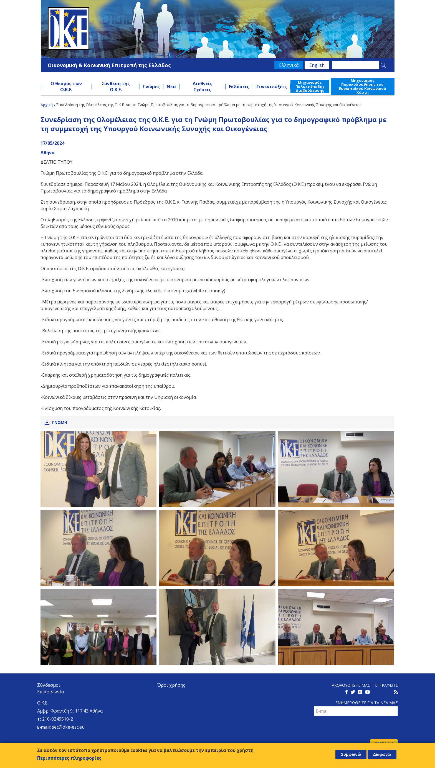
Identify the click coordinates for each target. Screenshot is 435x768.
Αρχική (47, 104)
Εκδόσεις (239, 86)
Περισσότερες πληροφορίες (69, 758)
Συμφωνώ (351, 754)
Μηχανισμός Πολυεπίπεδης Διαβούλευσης (310, 86)
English (317, 65)
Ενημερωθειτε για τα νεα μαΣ (366, 702)
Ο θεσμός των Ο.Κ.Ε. (66, 86)
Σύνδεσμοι (48, 685)
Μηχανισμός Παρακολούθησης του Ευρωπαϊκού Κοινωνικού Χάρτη (362, 86)
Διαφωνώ (382, 754)
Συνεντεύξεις (271, 86)
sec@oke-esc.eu (68, 727)
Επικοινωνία (50, 692)
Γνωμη (59, 422)
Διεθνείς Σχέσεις (203, 86)
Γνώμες (151, 86)
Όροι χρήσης (171, 685)
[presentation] (356, 728)
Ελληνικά (289, 65)
